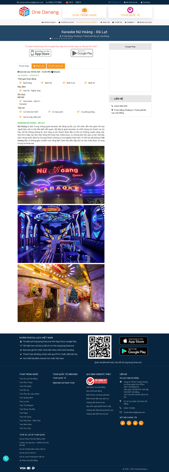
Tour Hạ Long (25, 428)
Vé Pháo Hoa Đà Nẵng (28, 460)
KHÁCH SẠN (49, 22)
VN (69, 2)
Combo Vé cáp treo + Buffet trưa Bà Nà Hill (34, 443)
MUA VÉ (105, 22)
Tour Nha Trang (25, 382)
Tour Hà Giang (25, 417)
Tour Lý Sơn (24, 401)
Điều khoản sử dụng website (98, 395)
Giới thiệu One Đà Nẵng (95, 387)
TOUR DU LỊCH (66, 22)
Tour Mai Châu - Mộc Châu (30, 420)
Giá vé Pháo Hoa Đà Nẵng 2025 (32, 439)
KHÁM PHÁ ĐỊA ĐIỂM (87, 22)
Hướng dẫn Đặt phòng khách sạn (99, 410)
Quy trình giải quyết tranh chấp (98, 406)
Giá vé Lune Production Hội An (31, 457)
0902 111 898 (53, 2)
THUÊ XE (117, 22)
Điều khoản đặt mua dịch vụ (97, 398)
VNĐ (78, 2)
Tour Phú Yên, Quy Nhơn (29, 394)
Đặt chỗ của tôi (131, 2)
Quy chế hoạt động (94, 391)
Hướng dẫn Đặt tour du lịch (97, 414)
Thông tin (115, 2)
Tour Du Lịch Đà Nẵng (28, 379)
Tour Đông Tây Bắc (27, 409)
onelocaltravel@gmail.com (30, 2)
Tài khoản (145, 2)
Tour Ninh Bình (25, 424)
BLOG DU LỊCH (144, 22)
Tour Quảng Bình (26, 398)
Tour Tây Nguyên (26, 405)
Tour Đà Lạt (24, 390)
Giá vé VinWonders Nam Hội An (32, 449)
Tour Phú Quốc (25, 386)
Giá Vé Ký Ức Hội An (27, 453)
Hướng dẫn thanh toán (95, 402)
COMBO (130, 22)
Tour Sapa (23, 413)
